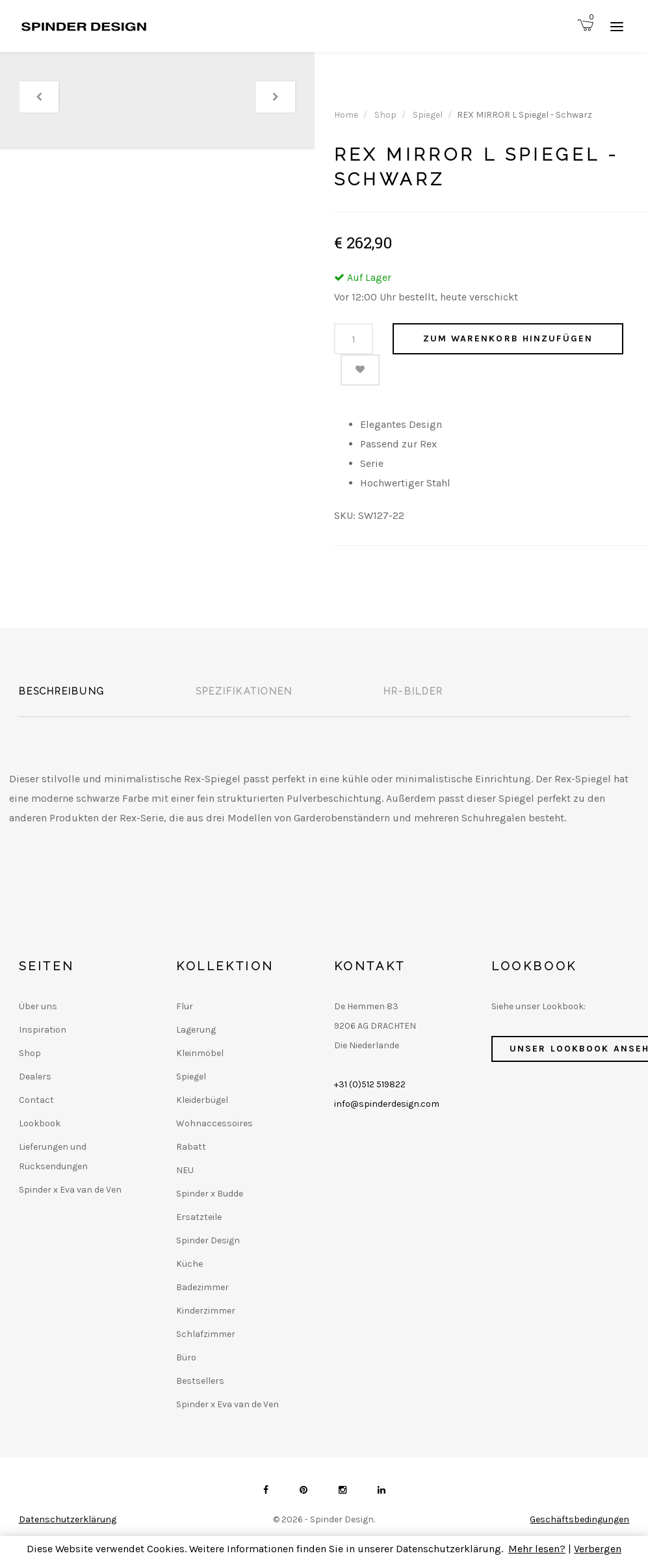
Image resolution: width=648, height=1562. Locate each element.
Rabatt (191, 1146)
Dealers (35, 1076)
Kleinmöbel (200, 1053)
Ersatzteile (199, 1217)
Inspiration (42, 1029)
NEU (185, 1170)
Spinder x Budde (209, 1193)
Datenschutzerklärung (67, 1519)
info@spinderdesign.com (386, 1103)
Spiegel (428, 114)
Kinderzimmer (205, 1310)
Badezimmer (202, 1287)
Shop (385, 114)
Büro (186, 1357)
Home (346, 114)
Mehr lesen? (536, 1548)
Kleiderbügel (202, 1099)
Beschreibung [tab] (62, 691)
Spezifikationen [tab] (244, 691)
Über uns (38, 1006)
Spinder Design (208, 1240)
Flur (184, 1006)
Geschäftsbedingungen (579, 1519)
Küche (189, 1263)
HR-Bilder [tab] (413, 691)
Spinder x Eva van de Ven (70, 1189)
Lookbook (39, 1123)
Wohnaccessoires (214, 1123)
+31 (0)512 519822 (370, 1084)
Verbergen (597, 1548)
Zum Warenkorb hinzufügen (508, 338)
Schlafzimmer (205, 1334)
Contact (36, 1099)
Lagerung (196, 1029)
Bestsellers (200, 1380)
